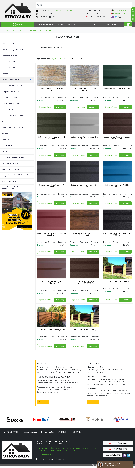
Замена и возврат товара (45, 455)
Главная (5, 30)
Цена (82, 59)
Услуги (60, 24)
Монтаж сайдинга (30, 432)
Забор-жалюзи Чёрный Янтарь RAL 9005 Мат (117, 234)
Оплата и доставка (45, 24)
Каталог (13, 30)
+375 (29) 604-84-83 (119, 10)
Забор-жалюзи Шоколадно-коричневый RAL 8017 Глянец (52, 282)
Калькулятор (73, 24)
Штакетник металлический (13, 115)
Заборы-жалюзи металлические (50, 47)
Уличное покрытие (9, 181)
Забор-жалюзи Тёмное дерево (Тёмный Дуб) (84, 234)
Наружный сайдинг (9, 44)
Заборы (38, 451)
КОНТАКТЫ (77, 432)
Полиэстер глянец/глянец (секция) (117, 281)
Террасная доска (9, 151)
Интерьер (5, 121)
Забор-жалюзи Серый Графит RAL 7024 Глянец (52, 186)
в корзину (60, 107)
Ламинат (5, 133)
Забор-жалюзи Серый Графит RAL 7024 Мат (84, 186)
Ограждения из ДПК (11, 92)
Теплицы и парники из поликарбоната (10, 187)
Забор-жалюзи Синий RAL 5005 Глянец (117, 186)
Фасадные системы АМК (11, 68)
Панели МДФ (7, 139)
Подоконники (7, 145)
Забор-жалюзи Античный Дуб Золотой (51, 89)
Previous (3, 419)
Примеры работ (110, 24)
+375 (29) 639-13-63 (119, 14)
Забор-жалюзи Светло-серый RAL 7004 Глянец (84, 138)
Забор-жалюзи (45, 30)
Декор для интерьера (10, 169)
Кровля (5, 74)
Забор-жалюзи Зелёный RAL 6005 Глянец (117, 89)
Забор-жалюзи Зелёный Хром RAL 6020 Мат (51, 138)
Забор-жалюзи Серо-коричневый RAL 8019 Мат (117, 138)
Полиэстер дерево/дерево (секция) (52, 330)
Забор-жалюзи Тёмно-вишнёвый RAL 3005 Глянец (51, 234)
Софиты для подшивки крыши (13, 50)
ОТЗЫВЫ (63, 432)
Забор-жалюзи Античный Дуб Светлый (84, 89)
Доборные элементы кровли (13, 157)
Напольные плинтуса (10, 163)
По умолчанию (56, 59)
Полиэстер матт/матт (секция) (84, 330)
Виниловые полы (48, 451)
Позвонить (43, 402)
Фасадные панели (9, 62)
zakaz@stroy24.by (113, 455)
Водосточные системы (11, 56)
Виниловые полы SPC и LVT (12, 127)
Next (132, 419)
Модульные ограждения (12, 103)
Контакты (95, 24)
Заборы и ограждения (27, 30)
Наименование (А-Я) (70, 59)
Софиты (54, 448)
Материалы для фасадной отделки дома (15, 175)
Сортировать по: (43, 59)
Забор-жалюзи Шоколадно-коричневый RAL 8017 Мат (84, 282)
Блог (85, 24)
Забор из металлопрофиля (13, 86)
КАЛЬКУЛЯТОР (10, 432)
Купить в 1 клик (45, 107)
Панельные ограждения (12, 98)
